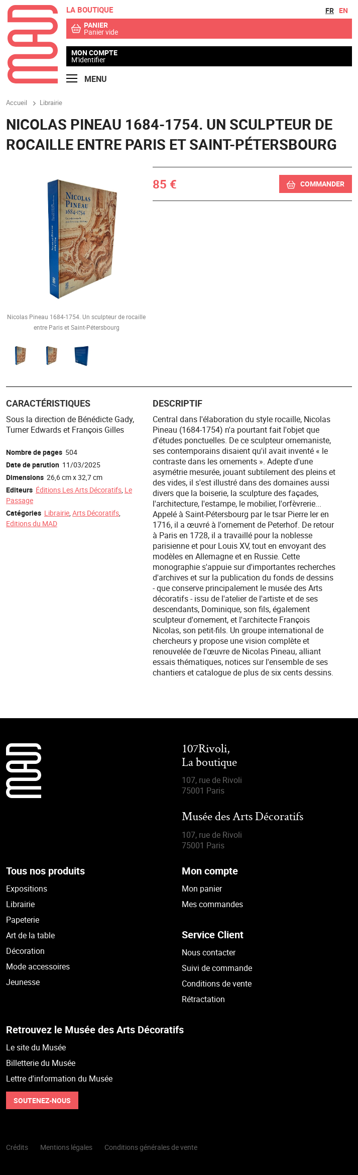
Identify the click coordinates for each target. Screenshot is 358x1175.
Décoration (25, 950)
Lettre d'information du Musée (59, 1078)
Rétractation (203, 999)
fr (329, 10)
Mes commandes (212, 904)
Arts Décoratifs (95, 513)
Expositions (26, 888)
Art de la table (30, 935)
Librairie (56, 513)
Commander (322, 183)
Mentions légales (66, 1147)
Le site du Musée (36, 1047)
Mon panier (202, 888)
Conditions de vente (217, 983)
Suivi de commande (217, 967)
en (343, 10)
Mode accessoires (38, 966)
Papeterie (22, 919)
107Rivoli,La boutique (209, 756)
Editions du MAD (31, 523)
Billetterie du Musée (40, 1062)
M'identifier (88, 59)
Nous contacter (208, 952)
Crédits (17, 1147)
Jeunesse (23, 982)
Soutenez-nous (42, 1100)
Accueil (16, 102)
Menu (86, 79)
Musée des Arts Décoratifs (242, 817)
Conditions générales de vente (150, 1147)
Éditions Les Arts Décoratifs (79, 490)
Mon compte (94, 52)
